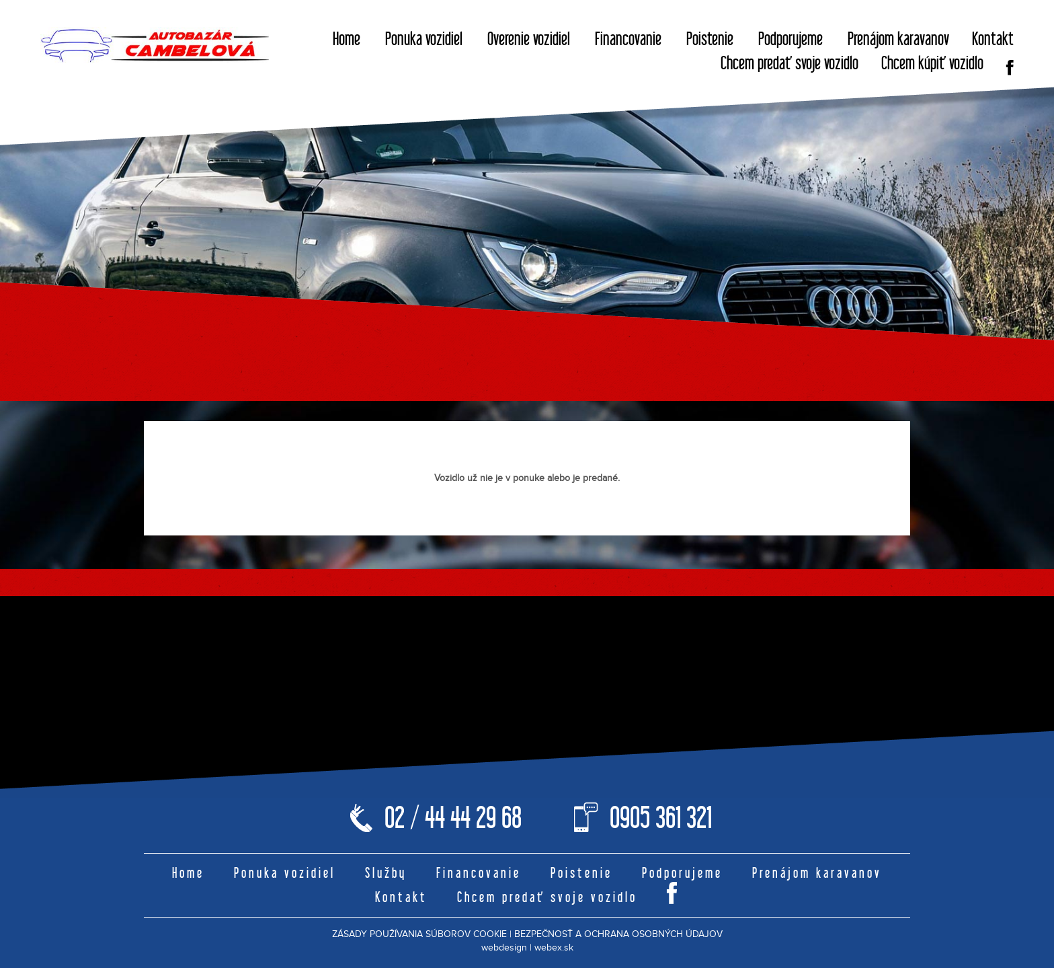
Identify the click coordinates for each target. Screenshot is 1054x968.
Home (346, 38)
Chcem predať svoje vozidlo (789, 62)
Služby (386, 873)
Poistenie (709, 38)
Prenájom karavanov (898, 38)
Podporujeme (790, 38)
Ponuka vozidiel (423, 38)
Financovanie (628, 38)
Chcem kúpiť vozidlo (932, 62)
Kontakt (993, 38)
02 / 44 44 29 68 (453, 818)
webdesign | (506, 947)
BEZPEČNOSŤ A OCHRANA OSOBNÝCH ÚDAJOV (618, 934)
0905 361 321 (661, 818)
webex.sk (553, 947)
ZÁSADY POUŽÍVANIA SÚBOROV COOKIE (419, 934)
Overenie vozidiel (528, 38)
